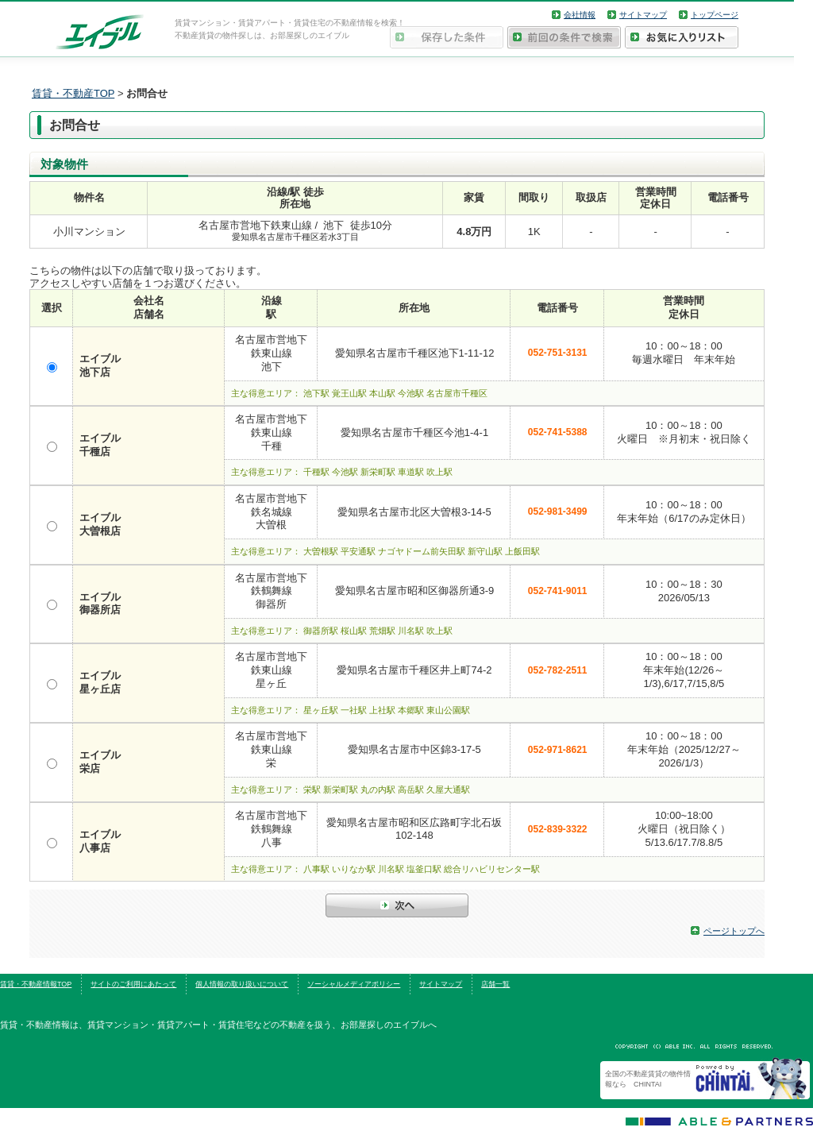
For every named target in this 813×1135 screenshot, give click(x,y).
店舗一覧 (495, 984)
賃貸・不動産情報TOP (35, 984)
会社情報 (579, 14)
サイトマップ (643, 14)
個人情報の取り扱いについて (241, 984)
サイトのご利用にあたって (133, 984)
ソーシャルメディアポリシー (353, 984)
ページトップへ (734, 931)
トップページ (714, 14)
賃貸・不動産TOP (73, 93)
